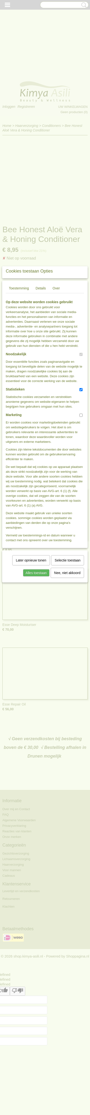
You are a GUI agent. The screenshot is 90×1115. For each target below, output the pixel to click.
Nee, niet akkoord (67, 642)
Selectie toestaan (67, 630)
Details (41, 358)
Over (56, 358)
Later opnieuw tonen (31, 630)
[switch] (81, 423)
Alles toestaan (36, 642)
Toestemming (19, 358)
